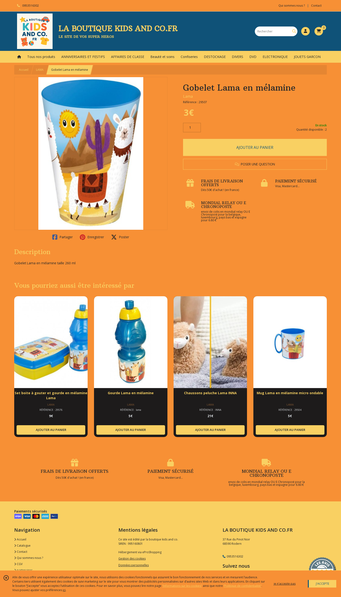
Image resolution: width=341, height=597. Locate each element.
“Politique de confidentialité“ (242, 586)
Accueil (23, 70)
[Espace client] (305, 31)
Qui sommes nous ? (28, 558)
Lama (188, 96)
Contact (316, 6)
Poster (120, 237)
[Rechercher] (294, 31)
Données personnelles (133, 565)
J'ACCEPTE (322, 584)
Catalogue (22, 546)
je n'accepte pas (285, 584)
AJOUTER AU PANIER (254, 147)
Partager (62, 237)
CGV (18, 564)
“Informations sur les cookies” (182, 586)
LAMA (40, 70)
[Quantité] (192, 127)
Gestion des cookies (132, 559)
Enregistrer (92, 237)
